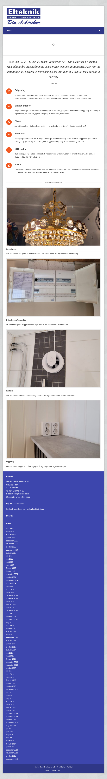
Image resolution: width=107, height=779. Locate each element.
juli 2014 (9, 729)
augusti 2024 (11, 583)
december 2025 (12, 541)
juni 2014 (9, 732)
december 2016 (12, 662)
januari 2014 (10, 747)
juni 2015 (9, 695)
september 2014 (12, 723)
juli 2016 (9, 671)
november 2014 (12, 717)
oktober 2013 (11, 756)
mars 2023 (10, 601)
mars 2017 (10, 656)
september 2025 (12, 550)
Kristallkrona (11, 249)
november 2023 (12, 598)
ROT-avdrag (21, 149)
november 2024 (12, 574)
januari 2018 (10, 644)
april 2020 (10, 626)
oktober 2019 (11, 629)
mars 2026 (10, 532)
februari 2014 (11, 744)
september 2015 (12, 689)
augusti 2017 (11, 650)
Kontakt (53, 770)
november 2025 (12, 544)
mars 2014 (10, 741)
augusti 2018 (11, 641)
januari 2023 (10, 608)
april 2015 (10, 701)
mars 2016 (10, 677)
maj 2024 (9, 586)
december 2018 (12, 638)
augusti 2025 (11, 553)
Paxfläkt (9, 391)
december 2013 (12, 750)
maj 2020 (9, 623)
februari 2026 (11, 535)
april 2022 (10, 614)
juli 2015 (9, 692)
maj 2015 (9, 698)
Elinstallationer (23, 106)
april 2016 (10, 674)
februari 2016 (11, 680)
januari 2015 (10, 711)
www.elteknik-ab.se (23, 497)
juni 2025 (9, 559)
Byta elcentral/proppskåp (16, 320)
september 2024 (12, 580)
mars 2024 (10, 592)
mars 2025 (10, 565)
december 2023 (12, 595)
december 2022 (12, 610)
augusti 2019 (11, 632)
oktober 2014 (11, 720)
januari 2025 (10, 571)
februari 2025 (11, 568)
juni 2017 (9, 653)
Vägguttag (10, 462)
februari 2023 (11, 604)
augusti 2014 (11, 726)
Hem (47, 770)
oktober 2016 (11, 668)
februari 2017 (11, 659)
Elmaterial (20, 133)
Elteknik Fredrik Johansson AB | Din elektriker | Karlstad (53, 767)
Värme (18, 164)
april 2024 (10, 589)
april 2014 (10, 738)
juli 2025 (9, 556)
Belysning (20, 90)
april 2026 (10, 529)
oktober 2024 (11, 577)
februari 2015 (11, 707)
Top (59, 770)
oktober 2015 (11, 686)
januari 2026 (10, 538)
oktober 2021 (11, 617)
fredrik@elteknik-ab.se (20, 494)
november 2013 (12, 753)
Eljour (18, 121)
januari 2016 (10, 683)
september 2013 (12, 759)
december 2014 (12, 714)
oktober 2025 (11, 547)
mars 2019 (10, 635)
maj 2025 (9, 562)
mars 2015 (10, 704)
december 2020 (12, 620)
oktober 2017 (11, 647)
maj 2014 (9, 735)
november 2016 (12, 665)
